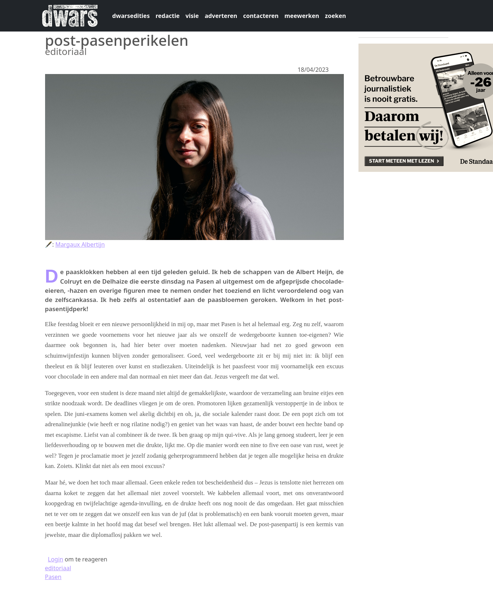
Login (55, 559)
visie (192, 16)
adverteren (221, 16)
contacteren (261, 16)
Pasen (53, 577)
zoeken (335, 16)
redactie (167, 16)
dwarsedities (131, 16)
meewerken (301, 16)
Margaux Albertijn (80, 244)
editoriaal (58, 568)
